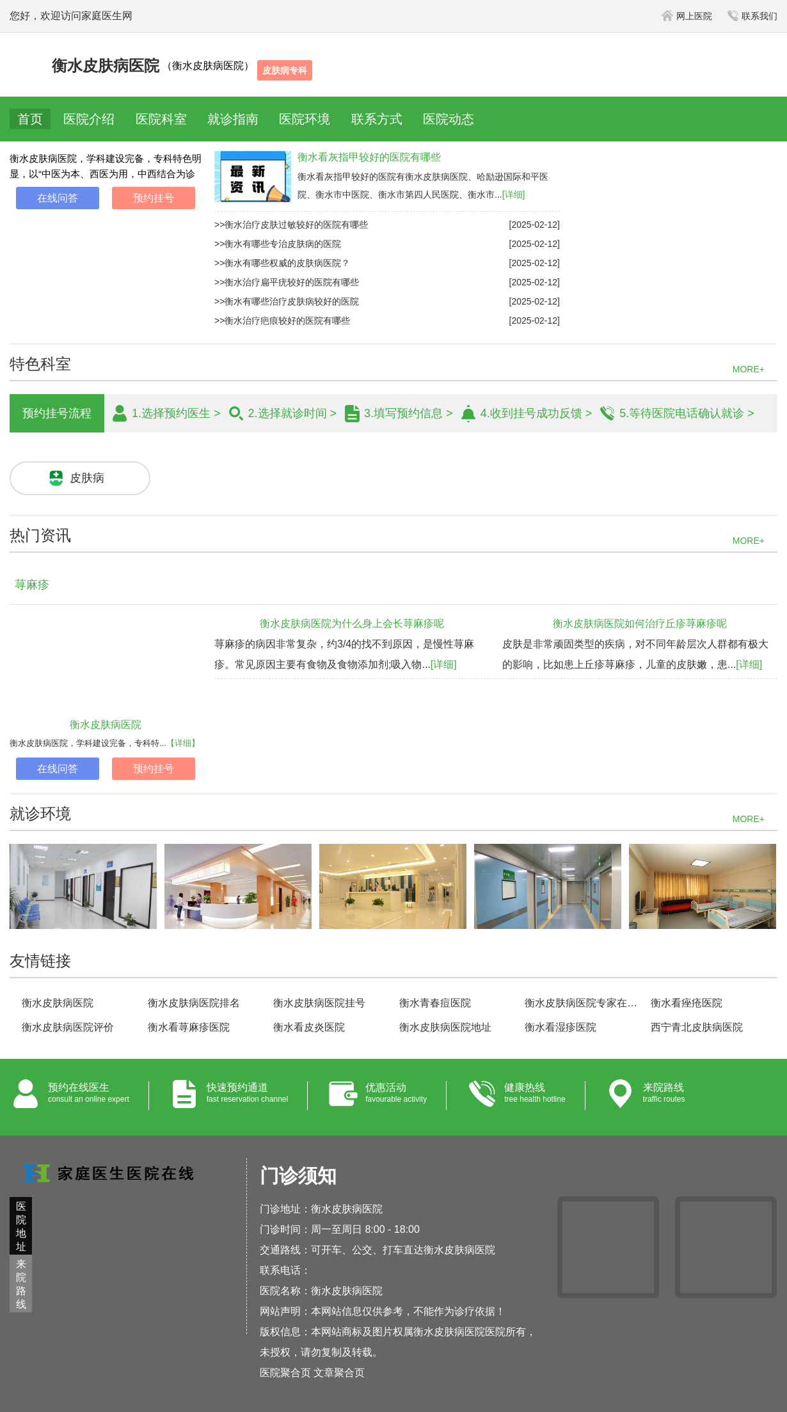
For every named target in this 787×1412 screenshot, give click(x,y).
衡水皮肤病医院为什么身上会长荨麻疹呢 (352, 623)
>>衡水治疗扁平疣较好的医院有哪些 (286, 282)
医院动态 (448, 119)
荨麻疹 (32, 584)
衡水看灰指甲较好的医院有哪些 (369, 157)
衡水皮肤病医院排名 (194, 1002)
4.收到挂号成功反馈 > (536, 413)
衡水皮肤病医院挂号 (319, 1002)
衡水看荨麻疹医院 (189, 1027)
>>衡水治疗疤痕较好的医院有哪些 (282, 320)
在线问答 (57, 198)
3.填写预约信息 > (408, 413)
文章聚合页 (339, 1372)
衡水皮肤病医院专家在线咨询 (582, 1002)
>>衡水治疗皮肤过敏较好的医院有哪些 (291, 224)
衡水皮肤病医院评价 (68, 1027)
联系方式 (376, 119)
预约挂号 (153, 198)
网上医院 (687, 16)
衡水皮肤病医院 (105, 724)
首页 (30, 119)
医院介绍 (89, 119)
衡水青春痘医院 (435, 1002)
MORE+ (749, 369)
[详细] (513, 194)
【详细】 (183, 743)
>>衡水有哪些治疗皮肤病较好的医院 (286, 301)
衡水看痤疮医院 (686, 1002)
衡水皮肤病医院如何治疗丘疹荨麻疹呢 (640, 623)
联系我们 (752, 16)
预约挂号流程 (56, 413)
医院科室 (161, 119)
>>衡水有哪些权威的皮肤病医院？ (282, 263)
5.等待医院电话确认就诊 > (686, 413)
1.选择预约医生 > (176, 413)
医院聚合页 (285, 1372)
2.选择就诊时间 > (292, 413)
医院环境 (304, 119)
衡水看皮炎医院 (309, 1027)
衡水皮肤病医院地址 (445, 1027)
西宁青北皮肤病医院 (697, 1027)
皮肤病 (87, 478)
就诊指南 (232, 119)
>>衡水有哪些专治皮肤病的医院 (277, 244)
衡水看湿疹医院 (560, 1027)
